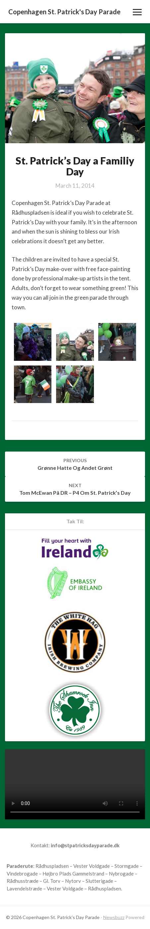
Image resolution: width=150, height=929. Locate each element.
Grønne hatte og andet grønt (75, 464)
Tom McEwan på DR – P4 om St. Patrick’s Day (75, 489)
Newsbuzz (113, 917)
